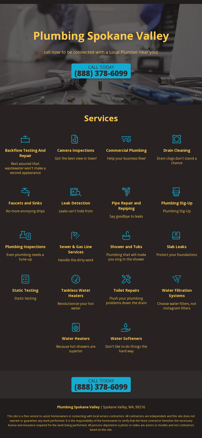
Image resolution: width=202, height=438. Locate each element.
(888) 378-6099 (101, 71)
